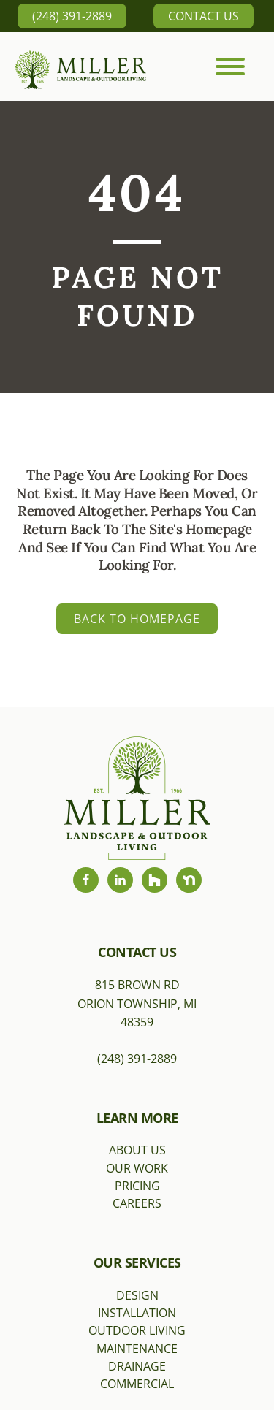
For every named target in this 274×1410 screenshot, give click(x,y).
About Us (137, 1150)
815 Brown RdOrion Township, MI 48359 (137, 1003)
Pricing (137, 1186)
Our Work (137, 1168)
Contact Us (203, 16)
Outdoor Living (137, 1330)
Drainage (137, 1366)
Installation (137, 1313)
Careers (137, 1203)
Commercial (137, 1384)
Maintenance (137, 1349)
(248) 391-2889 (72, 16)
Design (137, 1295)
